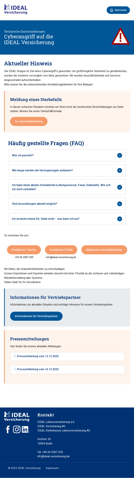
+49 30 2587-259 (24, 257)
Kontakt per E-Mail (61, 249)
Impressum (52, 468)
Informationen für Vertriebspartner (36, 316)
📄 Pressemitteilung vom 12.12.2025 (36, 356)
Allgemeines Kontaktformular (104, 249)
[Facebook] (8, 429)
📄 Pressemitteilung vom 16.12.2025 (36, 369)
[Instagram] (17, 429)
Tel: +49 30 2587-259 (50, 452)
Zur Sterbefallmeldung (29, 121)
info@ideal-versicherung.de (61, 257)
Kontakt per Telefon (24, 249)
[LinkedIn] (25, 429)
